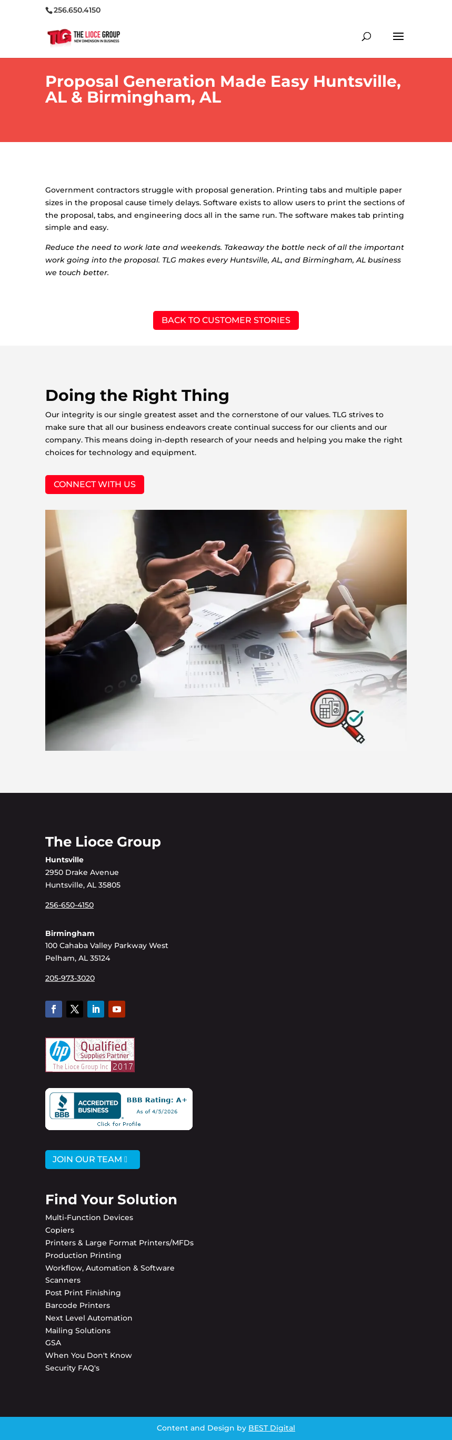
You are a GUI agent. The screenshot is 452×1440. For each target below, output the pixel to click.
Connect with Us (95, 484)
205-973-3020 (70, 978)
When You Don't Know (88, 1355)
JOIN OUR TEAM (87, 1159)
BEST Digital (271, 1428)
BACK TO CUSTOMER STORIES (226, 320)
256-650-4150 (69, 905)
